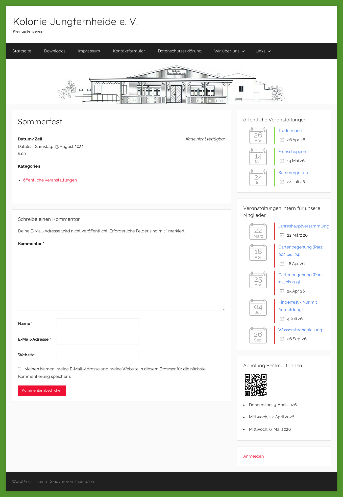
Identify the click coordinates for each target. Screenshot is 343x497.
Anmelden (253, 456)
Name (25, 323)
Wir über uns (229, 50)
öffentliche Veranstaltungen (50, 180)
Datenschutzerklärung (180, 50)
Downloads (55, 50)
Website (26, 354)
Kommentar (31, 243)
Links (263, 50)
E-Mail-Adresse (34, 339)
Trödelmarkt (290, 130)
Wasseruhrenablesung (300, 329)
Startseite (21, 50)
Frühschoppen (292, 151)
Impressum (89, 50)
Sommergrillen (293, 172)
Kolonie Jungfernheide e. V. (75, 21)
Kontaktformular (129, 50)
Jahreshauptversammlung (303, 226)
